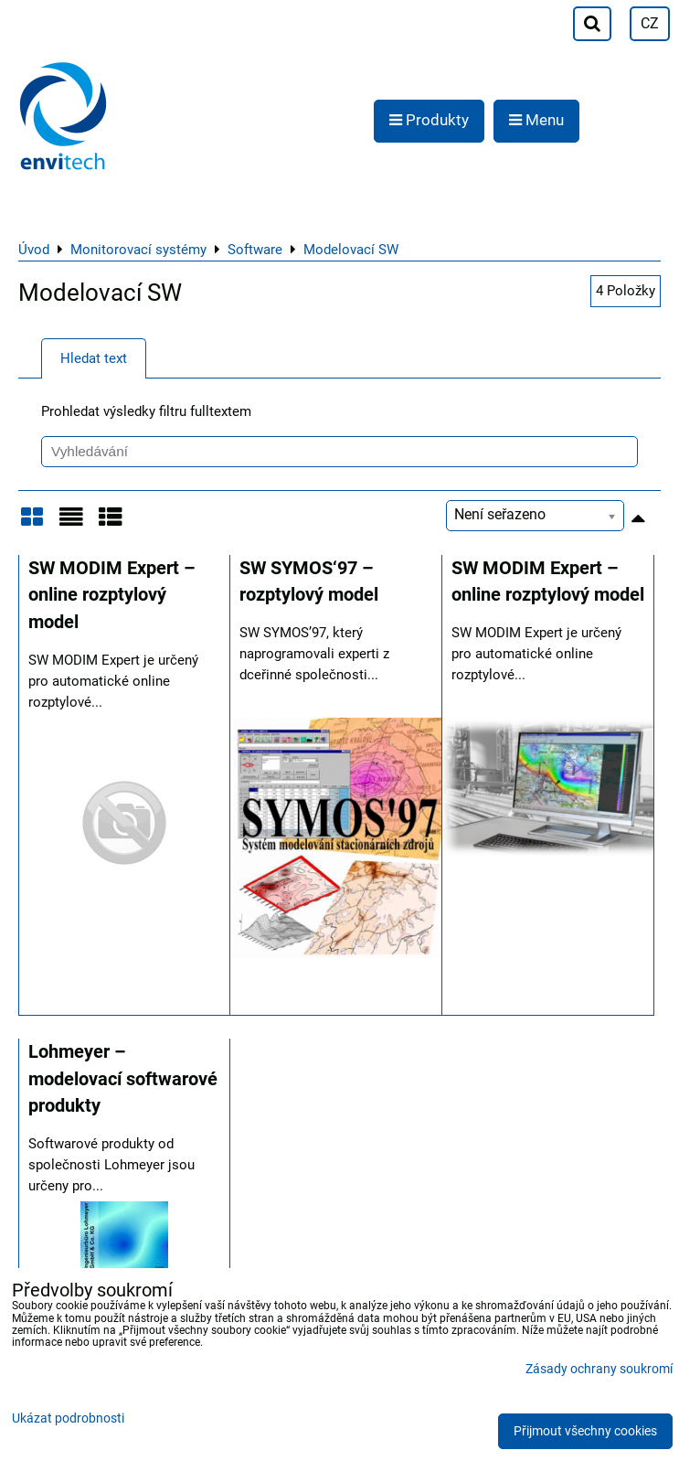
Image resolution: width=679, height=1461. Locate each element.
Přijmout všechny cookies (585, 1431)
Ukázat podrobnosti (68, 1419)
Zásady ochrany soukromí (599, 1369)
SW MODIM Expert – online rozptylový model (112, 595)
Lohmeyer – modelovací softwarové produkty (122, 1078)
